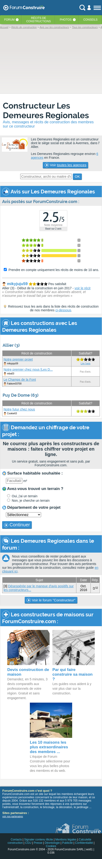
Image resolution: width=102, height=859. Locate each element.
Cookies (51, 846)
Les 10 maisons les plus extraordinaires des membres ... (49, 747)
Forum (9, 19)
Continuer (17, 524)
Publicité (67, 842)
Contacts (16, 839)
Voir (65, 165)
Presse (38, 842)
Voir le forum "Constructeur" (51, 600)
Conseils (90, 19)
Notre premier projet (18, 359)
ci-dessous (63, 310)
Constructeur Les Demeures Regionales (46, 110)
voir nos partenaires (12, 816)
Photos (65, 19)
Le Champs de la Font (20, 379)
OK (77, 176)
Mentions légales (65, 839)
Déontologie (52, 842)
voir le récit (82, 288)
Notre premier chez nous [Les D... (28, 369)
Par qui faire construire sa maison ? (72, 674)
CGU (28, 842)
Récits (38, 19)
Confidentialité (84, 842)
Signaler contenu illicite (38, 839)
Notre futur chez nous (19, 409)
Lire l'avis (85, 363)
